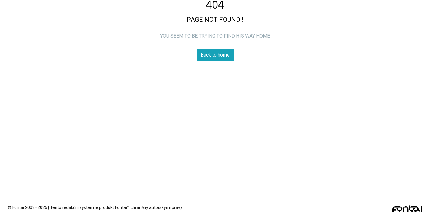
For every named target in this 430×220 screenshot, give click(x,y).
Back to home (215, 55)
